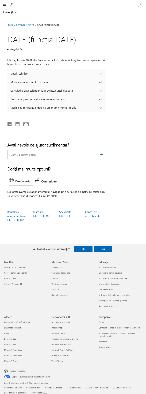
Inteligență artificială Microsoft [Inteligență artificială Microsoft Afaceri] (17, 322)
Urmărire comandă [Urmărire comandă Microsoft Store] (59, 284)
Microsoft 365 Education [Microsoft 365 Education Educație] (109, 284)
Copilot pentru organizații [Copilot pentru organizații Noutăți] (15, 267)
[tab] (21, 180)
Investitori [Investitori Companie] (103, 341)
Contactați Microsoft (13, 387)
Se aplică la (15, 49)
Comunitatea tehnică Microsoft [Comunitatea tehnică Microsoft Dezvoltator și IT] (64, 339)
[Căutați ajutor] (12, 4)
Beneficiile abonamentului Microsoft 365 (16, 216)
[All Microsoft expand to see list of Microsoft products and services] (4, 5)
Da (83, 249)
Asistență (8, 12)
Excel (10, 24)
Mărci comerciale (74, 387)
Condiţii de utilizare (53, 387)
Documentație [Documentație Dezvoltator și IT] (57, 327)
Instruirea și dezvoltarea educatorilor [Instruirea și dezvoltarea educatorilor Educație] (114, 295)
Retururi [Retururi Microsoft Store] (54, 278)
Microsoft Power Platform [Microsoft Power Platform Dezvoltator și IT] (62, 350)
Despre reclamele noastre (97, 387)
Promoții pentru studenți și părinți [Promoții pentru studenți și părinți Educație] (113, 300)
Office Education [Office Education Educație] (106, 289)
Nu (103, 249)
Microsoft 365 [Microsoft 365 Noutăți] (10, 278)
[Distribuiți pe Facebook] (9, 123)
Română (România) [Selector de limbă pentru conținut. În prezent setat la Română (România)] (17, 371)
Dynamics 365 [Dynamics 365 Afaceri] (10, 339)
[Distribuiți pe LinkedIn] (16, 123)
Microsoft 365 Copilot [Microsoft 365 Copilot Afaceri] (13, 355)
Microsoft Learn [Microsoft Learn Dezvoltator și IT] (58, 333)
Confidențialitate (33, 387)
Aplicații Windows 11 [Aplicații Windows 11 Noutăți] (13, 284)
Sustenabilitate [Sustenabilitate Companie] (105, 347)
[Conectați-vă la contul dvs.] (140, 5)
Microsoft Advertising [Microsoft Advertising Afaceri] (13, 350)
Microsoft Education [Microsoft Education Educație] (107, 267)
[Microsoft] (73, 3)
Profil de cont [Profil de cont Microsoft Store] (57, 267)
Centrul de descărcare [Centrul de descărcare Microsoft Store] (60, 272)
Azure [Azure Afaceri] (6, 333)
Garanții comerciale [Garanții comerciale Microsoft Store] (59, 295)
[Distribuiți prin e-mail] (24, 123)
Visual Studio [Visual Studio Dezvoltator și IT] (57, 361)
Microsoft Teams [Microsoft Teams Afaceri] (11, 361)
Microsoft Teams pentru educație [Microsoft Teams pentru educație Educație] (113, 278)
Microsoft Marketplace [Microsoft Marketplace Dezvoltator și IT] (61, 344)
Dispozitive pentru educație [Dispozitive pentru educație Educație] (110, 272)
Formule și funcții (25, 24)
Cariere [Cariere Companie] (102, 322)
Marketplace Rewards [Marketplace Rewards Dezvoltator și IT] (60, 355)
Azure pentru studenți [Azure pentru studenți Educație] (108, 306)
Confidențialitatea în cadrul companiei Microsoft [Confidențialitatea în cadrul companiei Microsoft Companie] (119, 327)
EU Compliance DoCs (122, 387)
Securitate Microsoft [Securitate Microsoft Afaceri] (12, 327)
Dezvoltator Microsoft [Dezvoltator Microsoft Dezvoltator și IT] (60, 322)
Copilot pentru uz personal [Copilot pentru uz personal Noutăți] (15, 272)
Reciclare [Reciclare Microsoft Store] (55, 289)
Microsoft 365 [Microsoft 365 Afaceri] (10, 344)
